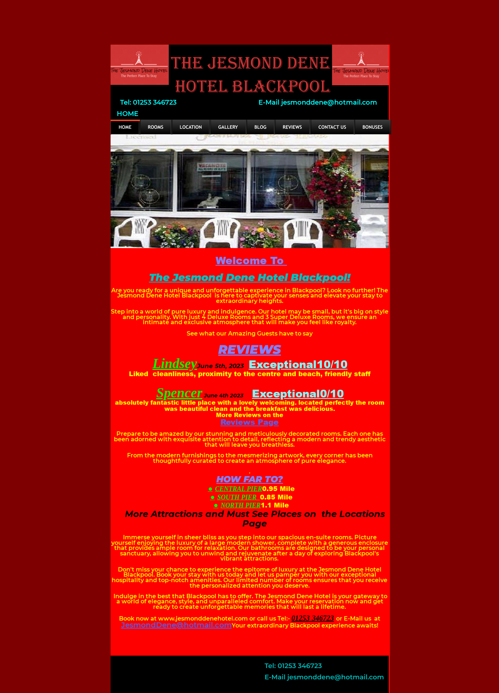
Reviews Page (249, 421)
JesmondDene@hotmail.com (176, 625)
